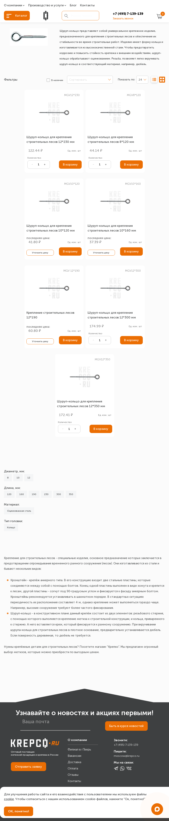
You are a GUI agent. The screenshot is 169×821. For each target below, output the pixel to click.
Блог (73, 5)
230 (46, 494)
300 (58, 494)
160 (21, 494)
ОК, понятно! (18, 811)
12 (28, 477)
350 (71, 494)
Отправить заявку (28, 766)
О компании (13, 5)
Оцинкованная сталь (19, 510)
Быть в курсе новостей (126, 726)
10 (18, 477)
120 (9, 494)
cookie (9, 799)
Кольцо (11, 527)
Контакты (87, 5)
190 (34, 494)
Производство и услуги (46, 5)
